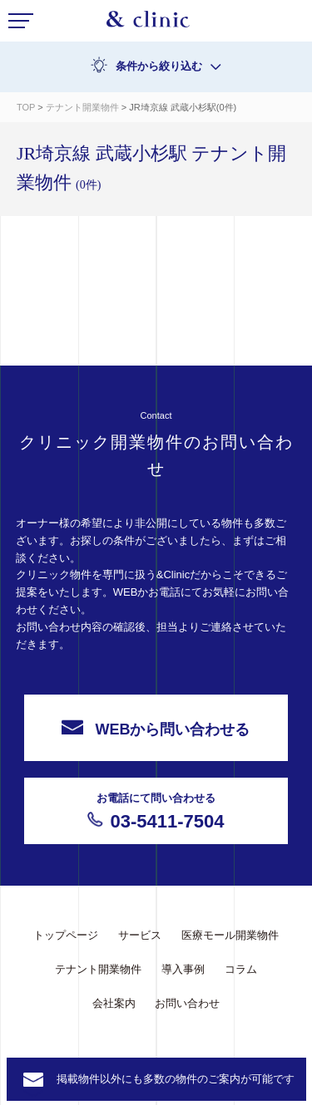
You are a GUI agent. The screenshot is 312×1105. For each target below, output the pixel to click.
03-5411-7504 (156, 811)
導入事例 (183, 969)
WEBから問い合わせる (156, 728)
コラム (241, 969)
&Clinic (148, 23)
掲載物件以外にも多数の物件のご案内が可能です (176, 1079)
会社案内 (114, 1003)
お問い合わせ (187, 1003)
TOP (26, 107)
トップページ (65, 935)
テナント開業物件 (83, 107)
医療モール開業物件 (230, 935)
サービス (139, 935)
